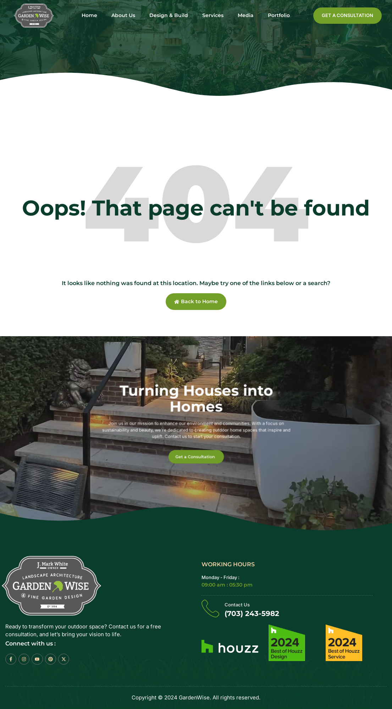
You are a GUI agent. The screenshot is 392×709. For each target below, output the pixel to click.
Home (89, 15)
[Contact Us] (210, 608)
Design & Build (168, 15)
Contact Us (237, 604)
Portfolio (279, 15)
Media (246, 15)
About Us (123, 15)
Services (212, 15)
